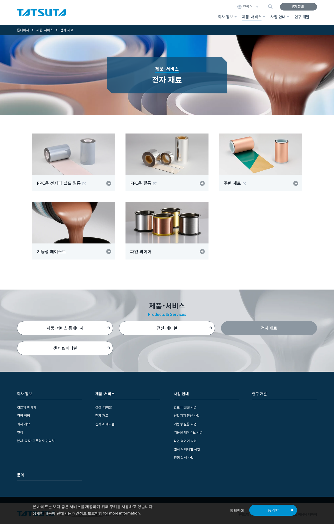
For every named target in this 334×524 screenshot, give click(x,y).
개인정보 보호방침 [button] (87, 512)
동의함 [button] (273, 509)
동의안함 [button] (237, 510)
